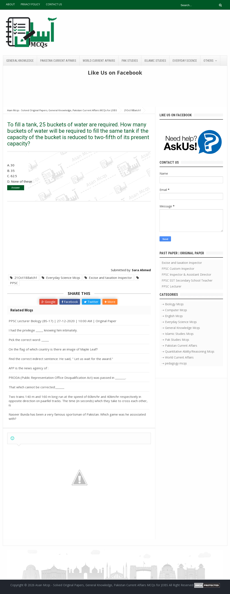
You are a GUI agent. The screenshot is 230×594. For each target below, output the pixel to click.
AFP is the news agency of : (28, 368)
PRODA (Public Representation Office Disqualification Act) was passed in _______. (67, 377)
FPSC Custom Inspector (178, 269)
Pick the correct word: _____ (29, 340)
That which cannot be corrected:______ (36, 387)
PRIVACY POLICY (30, 4)
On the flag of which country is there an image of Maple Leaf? (53, 349)
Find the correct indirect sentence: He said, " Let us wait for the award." (61, 359)
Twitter (91, 302)
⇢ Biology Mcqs (173, 304)
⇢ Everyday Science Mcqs (179, 322)
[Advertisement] (115, 93)
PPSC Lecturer (171, 286)
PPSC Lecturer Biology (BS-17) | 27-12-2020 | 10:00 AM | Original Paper (62, 321)
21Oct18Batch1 (23, 277)
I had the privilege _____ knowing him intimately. (43, 330)
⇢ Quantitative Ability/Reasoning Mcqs (188, 351)
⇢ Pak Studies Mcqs (175, 340)
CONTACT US (54, 4)
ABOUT (10, 4)
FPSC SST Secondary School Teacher (187, 280)
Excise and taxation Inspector (108, 277)
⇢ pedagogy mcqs (174, 363)
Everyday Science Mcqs (61, 277)
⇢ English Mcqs (172, 316)
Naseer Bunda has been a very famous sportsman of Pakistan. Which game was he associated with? (77, 416)
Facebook (70, 302)
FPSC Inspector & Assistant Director (186, 274)
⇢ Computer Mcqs (174, 310)
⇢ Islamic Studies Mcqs (178, 334)
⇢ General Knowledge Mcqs (181, 328)
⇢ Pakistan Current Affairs (179, 346)
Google (48, 302)
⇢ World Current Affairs (178, 357)
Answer (15, 187)
